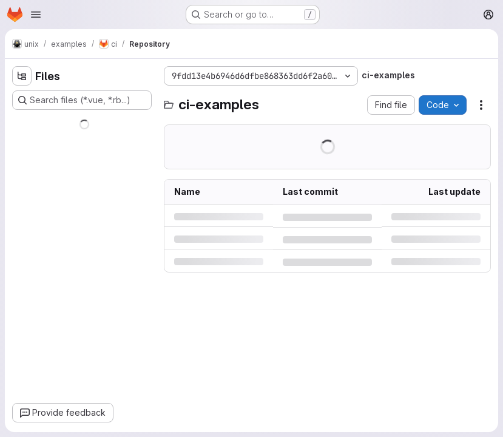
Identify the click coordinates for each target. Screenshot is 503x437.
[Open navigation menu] (36, 14)
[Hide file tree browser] (22, 76)
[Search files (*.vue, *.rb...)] (82, 100)
